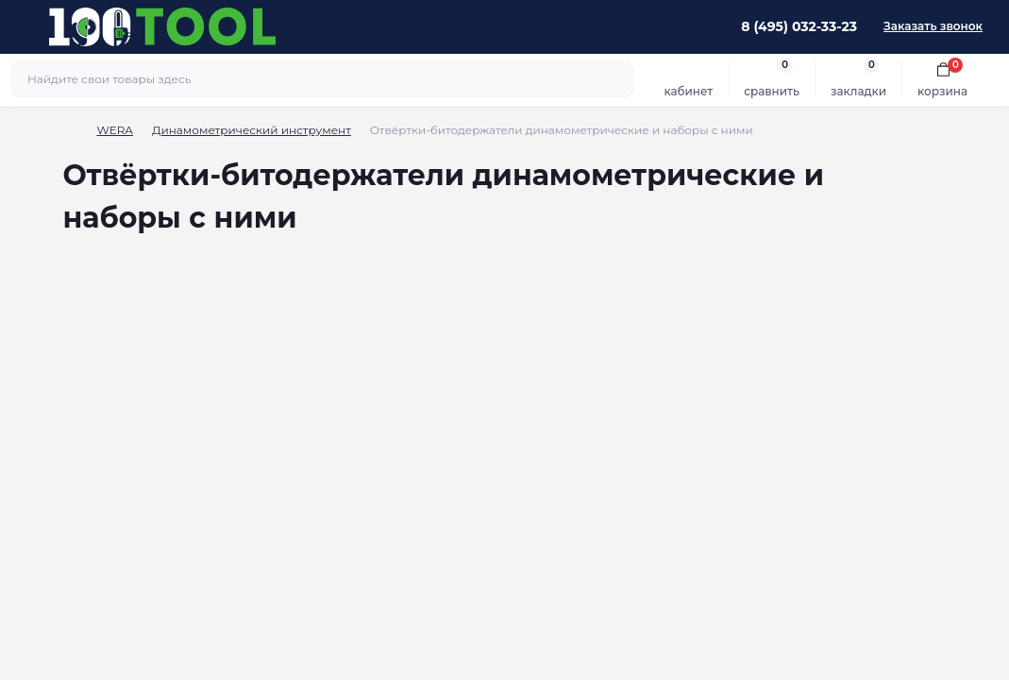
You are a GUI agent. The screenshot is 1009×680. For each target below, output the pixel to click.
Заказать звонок (933, 26)
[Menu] (24, 26)
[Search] (616, 79)
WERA (115, 130)
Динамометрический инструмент (251, 130)
